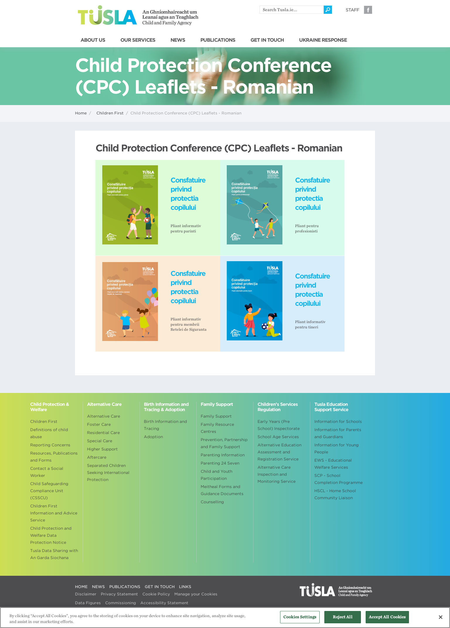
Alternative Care (103, 416)
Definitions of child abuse (49, 433)
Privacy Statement (119, 594)
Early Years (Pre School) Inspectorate (279, 425)
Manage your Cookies (195, 594)
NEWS (178, 40)
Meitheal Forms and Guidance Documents (222, 490)
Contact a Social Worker (46, 472)
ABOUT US (93, 40)
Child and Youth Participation (216, 475)
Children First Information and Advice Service (53, 513)
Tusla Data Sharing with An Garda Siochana (54, 554)
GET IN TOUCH (267, 40)
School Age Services (278, 437)
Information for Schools (338, 421)
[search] (292, 10)
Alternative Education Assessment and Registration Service (279, 452)
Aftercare (96, 457)
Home (81, 113)
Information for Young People (336, 448)
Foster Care (99, 424)
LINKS (185, 587)
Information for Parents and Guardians (337, 433)
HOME (81, 587)
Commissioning (120, 603)
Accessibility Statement (164, 603)
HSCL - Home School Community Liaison (335, 494)
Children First (110, 113)
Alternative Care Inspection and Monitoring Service (277, 474)
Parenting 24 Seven (220, 463)
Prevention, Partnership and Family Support (224, 443)
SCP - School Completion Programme (338, 479)
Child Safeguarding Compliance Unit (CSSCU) (49, 491)
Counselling (212, 502)
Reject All (342, 620)
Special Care (99, 441)
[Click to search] (328, 10)
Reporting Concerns (50, 445)
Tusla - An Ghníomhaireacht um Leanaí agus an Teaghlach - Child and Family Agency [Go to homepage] (138, 15)
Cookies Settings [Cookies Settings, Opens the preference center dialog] (299, 620)
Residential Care (103, 433)
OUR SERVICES (137, 40)
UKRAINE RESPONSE (323, 40)
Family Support (216, 416)
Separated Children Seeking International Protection (108, 472)
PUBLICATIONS (217, 40)
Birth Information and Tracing (165, 425)
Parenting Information (223, 455)
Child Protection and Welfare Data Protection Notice (50, 535)
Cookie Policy (156, 594)
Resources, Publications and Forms (54, 456)
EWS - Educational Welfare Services (333, 464)
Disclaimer (85, 594)
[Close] (440, 620)
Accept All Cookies (387, 620)
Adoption (153, 437)
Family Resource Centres (217, 428)
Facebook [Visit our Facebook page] (368, 10)
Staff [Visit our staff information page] (352, 10)
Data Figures (88, 603)
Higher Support (102, 449)
